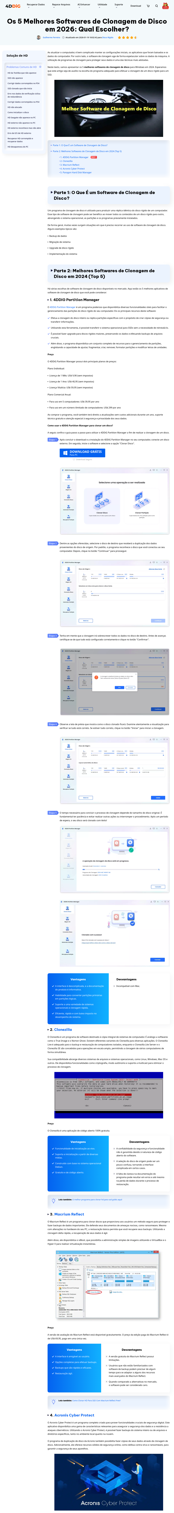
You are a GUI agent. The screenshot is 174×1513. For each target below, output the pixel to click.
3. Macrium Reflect (69, 164)
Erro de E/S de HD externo (19, 133)
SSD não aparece (15, 78)
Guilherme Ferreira (51, 37)
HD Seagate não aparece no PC (22, 117)
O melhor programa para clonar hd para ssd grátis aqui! (97, 1199)
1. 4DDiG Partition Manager (74, 157)
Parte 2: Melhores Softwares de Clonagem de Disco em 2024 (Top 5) (87, 151)
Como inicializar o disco (18, 112)
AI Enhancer (84, 4)
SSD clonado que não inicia (20, 88)
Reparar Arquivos (61, 4)
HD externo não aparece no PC (21, 123)
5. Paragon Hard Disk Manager (76, 172)
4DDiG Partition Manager (63, 307)
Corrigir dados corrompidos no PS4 (23, 83)
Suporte (119, 4)
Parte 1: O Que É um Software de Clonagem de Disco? (80, 145)
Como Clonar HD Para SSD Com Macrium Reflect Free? (96, 1400)
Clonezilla (63, 1029)
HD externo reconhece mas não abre (24, 128)
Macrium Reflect (69, 1214)
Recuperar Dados (36, 4)
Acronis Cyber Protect (74, 1415)
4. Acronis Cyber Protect (72, 168)
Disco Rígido (107, 37)
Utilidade (102, 4)
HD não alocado (15, 107)
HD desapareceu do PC (18, 146)
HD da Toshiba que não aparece (22, 73)
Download (135, 5)
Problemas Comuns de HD (22, 67)
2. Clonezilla (66, 161)
